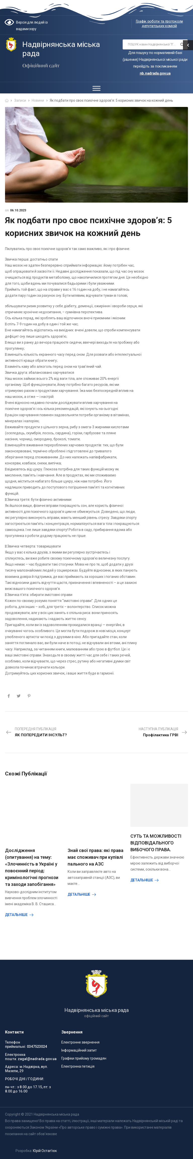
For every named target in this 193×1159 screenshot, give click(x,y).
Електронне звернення (80, 1042)
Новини (38, 100)
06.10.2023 (18, 210)
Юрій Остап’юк (45, 1151)
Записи (20, 100)
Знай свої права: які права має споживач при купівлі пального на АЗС (95, 857)
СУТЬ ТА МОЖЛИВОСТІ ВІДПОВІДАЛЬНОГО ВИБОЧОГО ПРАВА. (155, 842)
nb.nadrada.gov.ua (155, 73)
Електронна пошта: (15, 1057)
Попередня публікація (37, 732)
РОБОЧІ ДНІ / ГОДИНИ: (24, 1079)
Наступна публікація (162, 732)
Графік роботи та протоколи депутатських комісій (159, 23)
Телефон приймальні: (15, 1044)
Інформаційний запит (79, 1050)
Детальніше (16, 915)
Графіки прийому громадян (83, 1058)
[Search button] (182, 44)
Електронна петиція (77, 1066)
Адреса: (12, 1067)
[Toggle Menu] (96, 88)
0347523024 (37, 1047)
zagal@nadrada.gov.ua (37, 1059)
